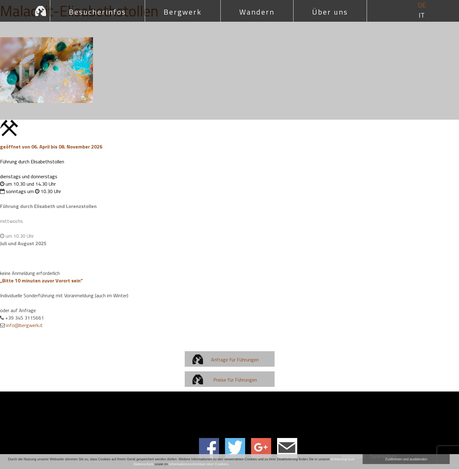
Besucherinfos (97, 11)
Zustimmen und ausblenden (406, 459)
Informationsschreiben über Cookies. (199, 464)
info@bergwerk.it (24, 325)
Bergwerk (183, 11)
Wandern (257, 11)
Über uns (330, 11)
